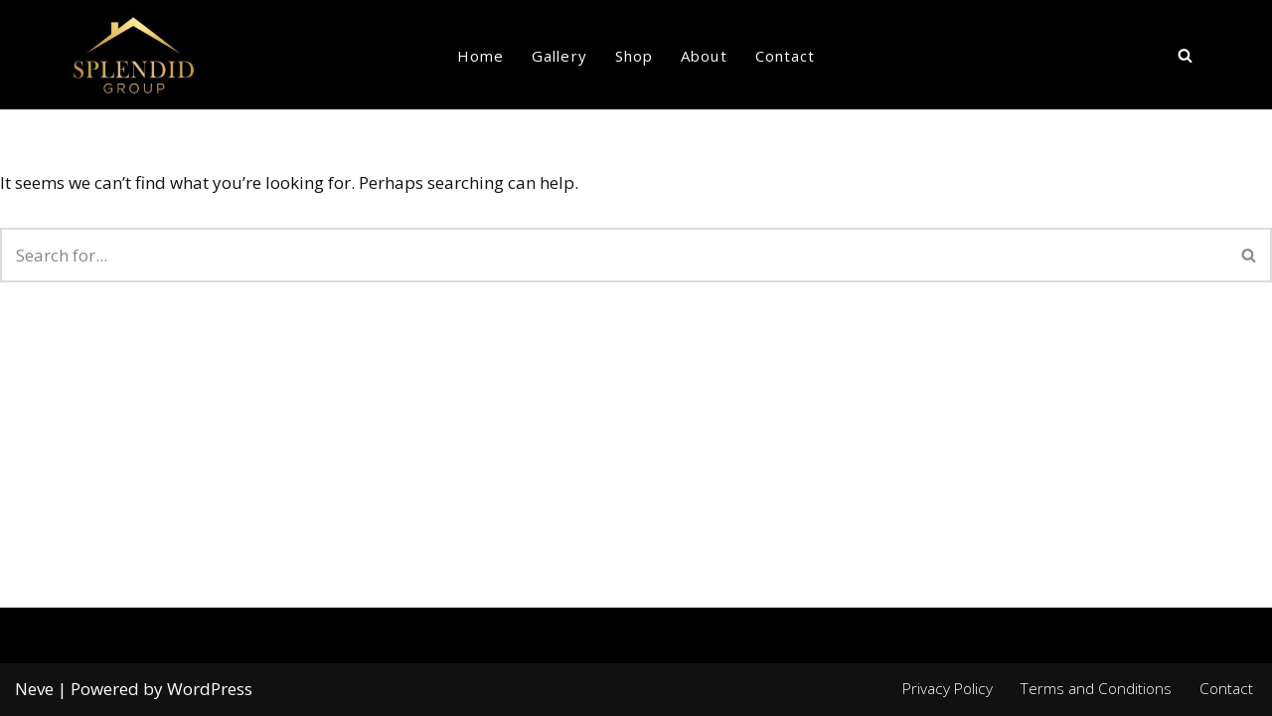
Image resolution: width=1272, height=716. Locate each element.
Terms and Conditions (1096, 688)
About (704, 56)
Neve (34, 688)
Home (480, 56)
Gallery (559, 56)
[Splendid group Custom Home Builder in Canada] (133, 54)
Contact (785, 56)
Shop (634, 56)
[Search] (1185, 55)
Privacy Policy (947, 688)
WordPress (209, 688)
